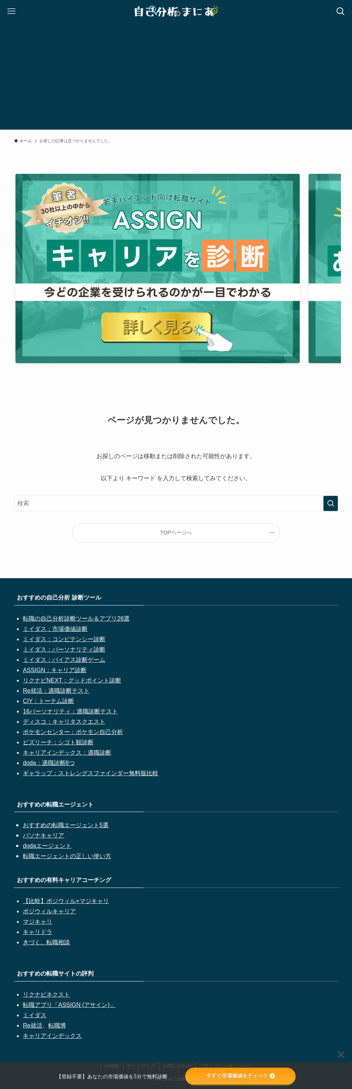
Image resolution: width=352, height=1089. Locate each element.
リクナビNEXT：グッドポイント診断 (72, 680)
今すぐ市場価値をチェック (240, 1075)
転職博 (57, 1025)
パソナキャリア (43, 835)
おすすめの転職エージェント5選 (66, 825)
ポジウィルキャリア (49, 911)
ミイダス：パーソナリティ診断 (64, 649)
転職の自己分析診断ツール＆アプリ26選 (76, 618)
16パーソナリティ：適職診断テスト (70, 711)
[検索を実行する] (330, 503)
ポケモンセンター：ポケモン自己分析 (73, 732)
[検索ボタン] (340, 11)
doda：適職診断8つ (49, 763)
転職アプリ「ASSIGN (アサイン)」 (69, 1005)
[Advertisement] (176, 78)
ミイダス (34, 1015)
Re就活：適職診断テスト (56, 691)
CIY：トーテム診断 (48, 701)
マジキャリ (37, 921)
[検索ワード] (176, 503)
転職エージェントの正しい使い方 (67, 856)
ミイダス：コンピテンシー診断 (64, 639)
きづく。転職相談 (46, 942)
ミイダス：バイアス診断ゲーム (64, 660)
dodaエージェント (47, 846)
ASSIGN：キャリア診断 (54, 670)
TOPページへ (175, 532)
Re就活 (32, 1025)
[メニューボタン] (11, 11)
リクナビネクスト (46, 994)
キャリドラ (37, 932)
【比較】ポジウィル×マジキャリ (66, 901)
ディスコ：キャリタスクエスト (64, 722)
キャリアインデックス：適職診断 (67, 752)
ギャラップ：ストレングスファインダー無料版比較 (90, 773)
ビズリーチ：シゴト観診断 (58, 742)
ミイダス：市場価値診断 (55, 629)
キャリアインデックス (52, 1036)
